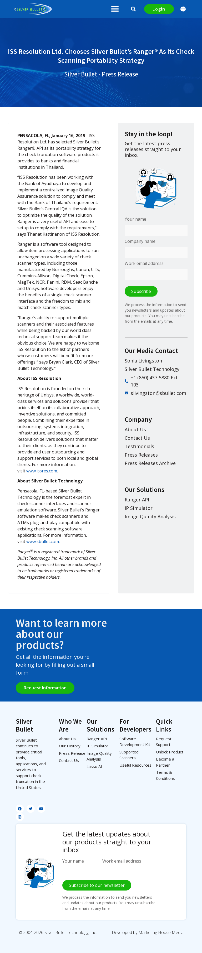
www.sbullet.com (42, 541)
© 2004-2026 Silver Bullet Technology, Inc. (57, 932)
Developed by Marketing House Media (148, 932)
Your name (135, 219)
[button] (115, 9)
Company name (140, 241)
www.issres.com (41, 471)
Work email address (144, 263)
